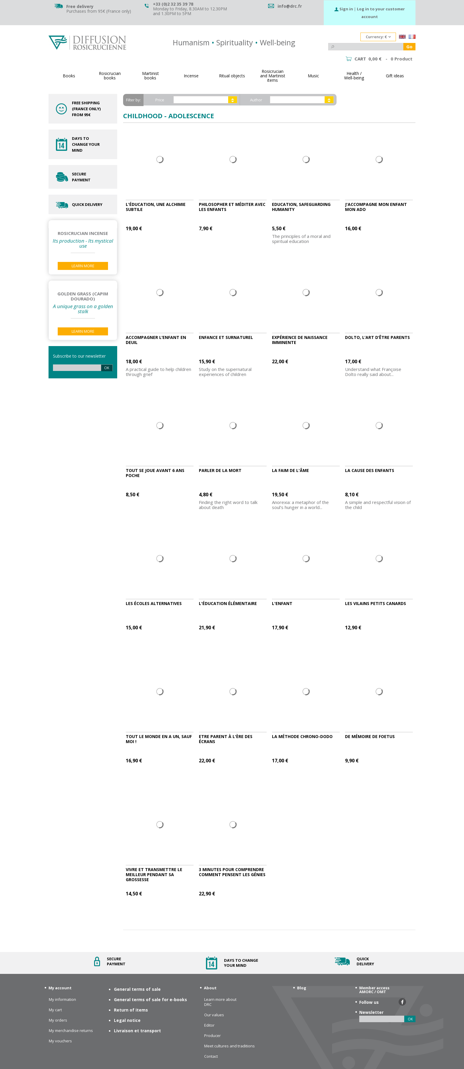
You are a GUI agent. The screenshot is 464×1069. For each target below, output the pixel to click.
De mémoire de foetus (370, 736)
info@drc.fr (290, 6)
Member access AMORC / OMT (374, 989)
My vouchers (60, 1041)
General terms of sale (137, 989)
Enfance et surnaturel (226, 337)
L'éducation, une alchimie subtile (156, 206)
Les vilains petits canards (375, 603)
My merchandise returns (71, 1030)
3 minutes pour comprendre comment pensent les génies (232, 872)
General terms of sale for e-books (150, 999)
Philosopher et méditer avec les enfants (232, 206)
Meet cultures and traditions (229, 1046)
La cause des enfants (369, 470)
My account (60, 987)
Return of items (131, 1009)
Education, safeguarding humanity (301, 206)
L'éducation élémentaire (228, 603)
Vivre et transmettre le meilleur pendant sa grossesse (154, 874)
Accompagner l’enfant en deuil (156, 340)
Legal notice (127, 1020)
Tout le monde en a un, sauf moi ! (159, 739)
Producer (212, 1035)
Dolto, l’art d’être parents (377, 337)
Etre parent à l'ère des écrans (225, 739)
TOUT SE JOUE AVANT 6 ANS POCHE (155, 473)
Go (409, 46)
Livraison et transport (137, 1030)
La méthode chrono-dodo (302, 736)
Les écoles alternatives (154, 603)
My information (62, 999)
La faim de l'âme (290, 470)
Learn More (83, 265)
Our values (214, 1014)
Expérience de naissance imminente (300, 340)
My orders (58, 1020)
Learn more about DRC (220, 1002)
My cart (55, 1009)
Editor (209, 1025)
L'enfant (282, 603)
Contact (211, 1056)
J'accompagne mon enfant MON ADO (376, 206)
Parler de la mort (220, 470)
